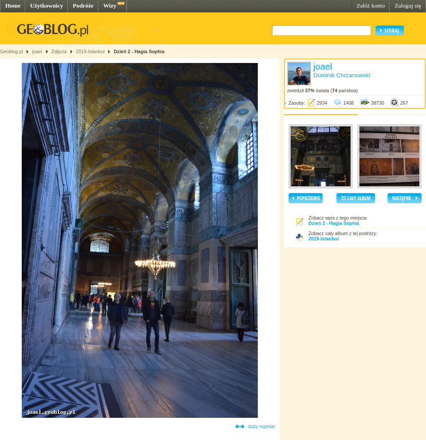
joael (37, 51)
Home (12, 5)
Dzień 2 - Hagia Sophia (139, 51)
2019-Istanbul (90, 51)
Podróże (83, 5)
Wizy (109, 5)
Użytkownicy (46, 5)
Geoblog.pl (11, 51)
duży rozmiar (261, 426)
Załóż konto (370, 5)
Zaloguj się (407, 5)
